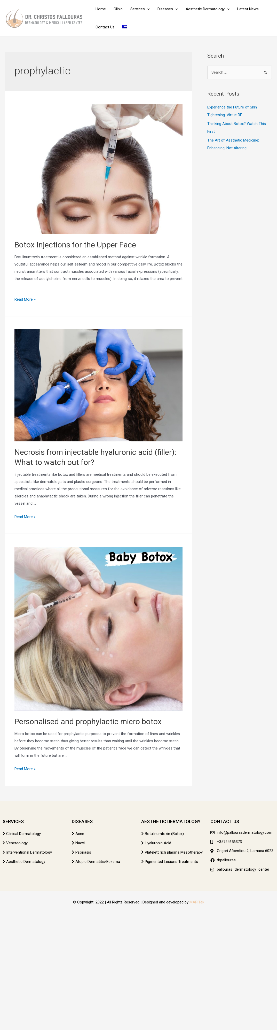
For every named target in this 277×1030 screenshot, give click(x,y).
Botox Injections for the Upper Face (75, 244)
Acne (79, 833)
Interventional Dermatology (29, 852)
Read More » (25, 299)
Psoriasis (83, 852)
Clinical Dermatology (23, 833)
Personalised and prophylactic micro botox (88, 721)
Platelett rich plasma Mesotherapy (174, 852)
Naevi (80, 843)
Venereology (17, 843)
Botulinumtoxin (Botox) (164, 833)
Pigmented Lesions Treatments (171, 861)
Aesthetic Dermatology (25, 861)
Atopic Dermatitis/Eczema (97, 861)
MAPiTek (196, 902)
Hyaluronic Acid (158, 843)
